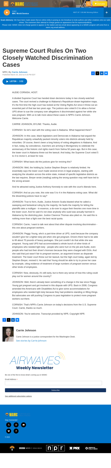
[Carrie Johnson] (8, 336)
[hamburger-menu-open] (6, 3)
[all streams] (107, 12)
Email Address (11, 394)
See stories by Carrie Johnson (31, 343)
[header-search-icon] (88, 3)
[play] (7, 12)
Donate (101, 3)
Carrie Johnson (20, 74)
